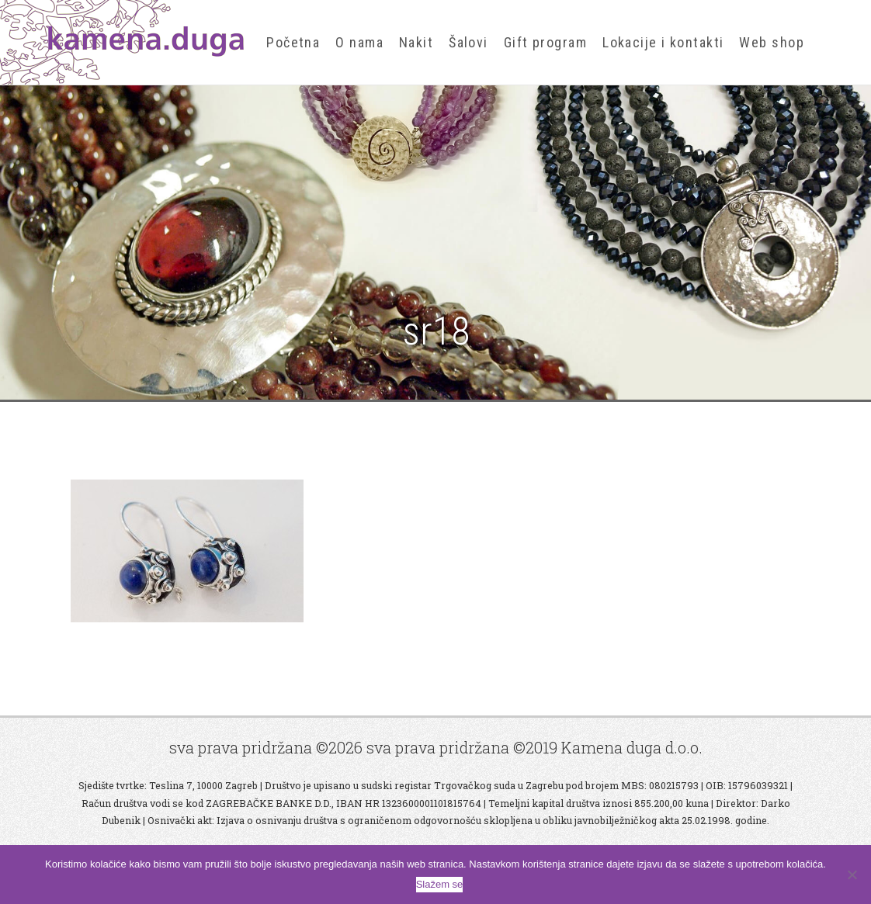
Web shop (771, 42)
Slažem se (439, 884)
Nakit (416, 42)
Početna (293, 42)
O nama (359, 42)
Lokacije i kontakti (663, 42)
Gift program (545, 42)
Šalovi (468, 42)
